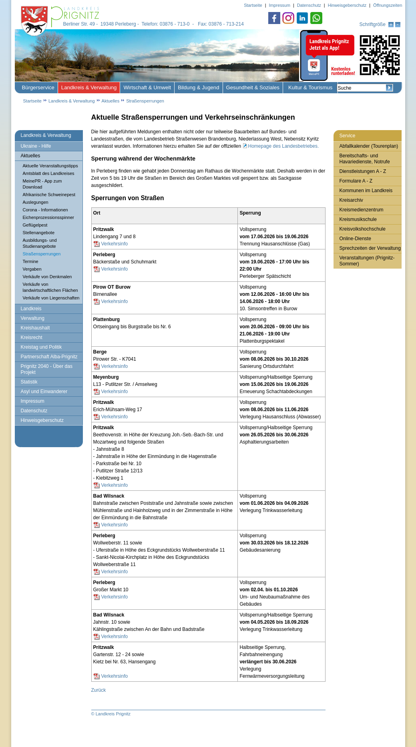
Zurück (98, 690)
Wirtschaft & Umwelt (147, 87)
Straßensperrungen (145, 100)
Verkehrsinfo (114, 244)
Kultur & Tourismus (310, 87)
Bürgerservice (38, 87)
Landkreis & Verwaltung (89, 87)
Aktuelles (111, 100)
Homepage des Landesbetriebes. (283, 146)
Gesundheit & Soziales (252, 87)
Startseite (32, 100)
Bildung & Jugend (198, 87)
